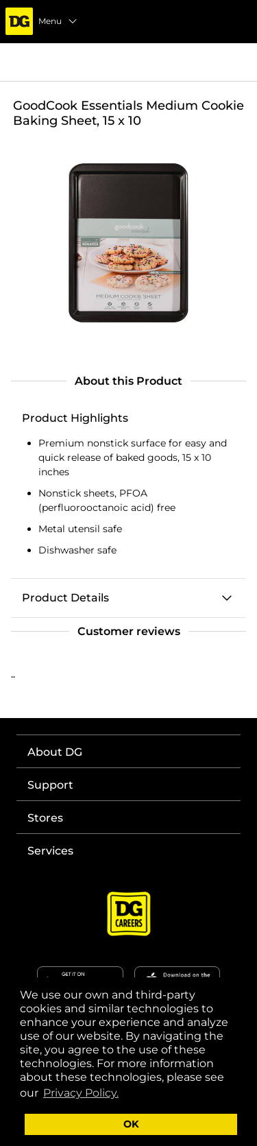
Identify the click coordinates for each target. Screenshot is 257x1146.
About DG (54, 752)
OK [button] (131, 1124)
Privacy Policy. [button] (81, 1092)
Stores (45, 817)
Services (50, 850)
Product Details (65, 597)
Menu (58, 21)
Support (50, 784)
